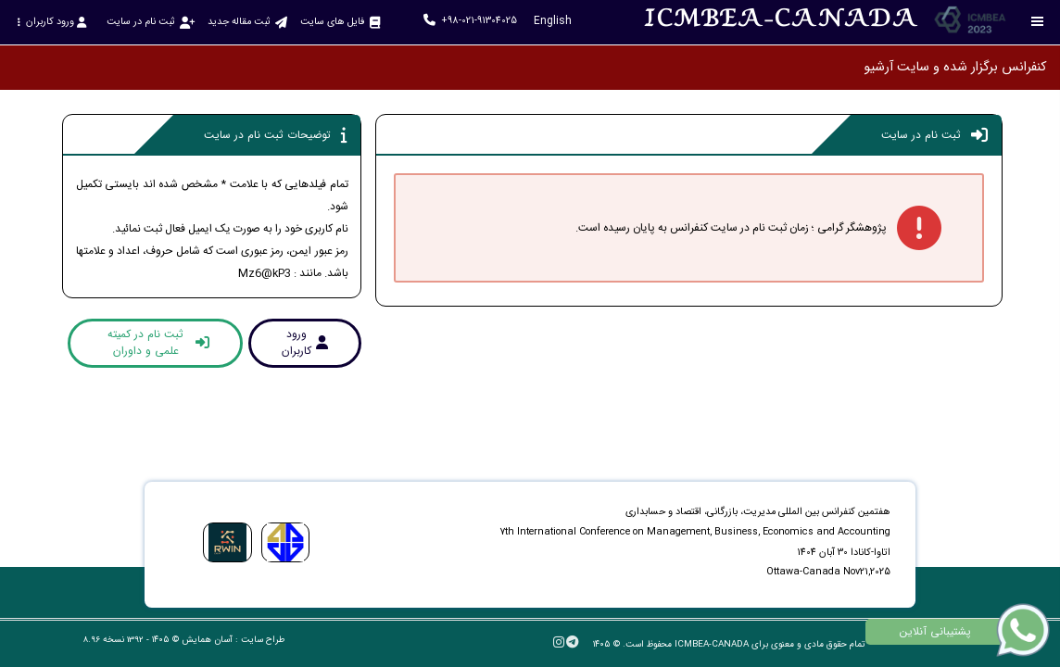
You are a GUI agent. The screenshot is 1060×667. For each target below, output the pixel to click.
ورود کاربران (51, 22)
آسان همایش (207, 640)
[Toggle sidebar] (1038, 21)
